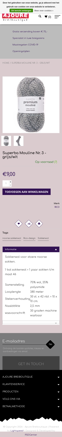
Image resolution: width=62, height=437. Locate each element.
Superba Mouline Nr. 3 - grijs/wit (31, 63)
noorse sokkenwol (11, 238)
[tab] (31, 249)
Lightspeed (17, 431)
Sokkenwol (43, 238)
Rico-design (29, 238)
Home (5, 63)
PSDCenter (31, 435)
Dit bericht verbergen (21, 11)
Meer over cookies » (43, 11)
